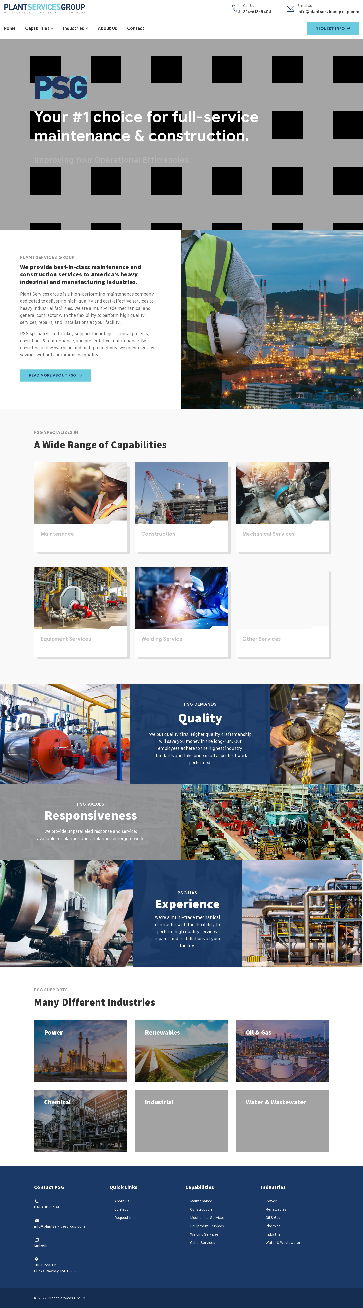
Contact (136, 28)
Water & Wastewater (276, 1102)
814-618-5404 (257, 11)
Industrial (159, 1102)
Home (10, 28)
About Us (107, 28)
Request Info (333, 28)
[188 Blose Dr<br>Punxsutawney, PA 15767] (36, 1259)
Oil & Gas (258, 1032)
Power (53, 1032)
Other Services (261, 639)
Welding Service (162, 639)
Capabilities (37, 28)
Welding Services (204, 1234)
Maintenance (57, 534)
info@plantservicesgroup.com (328, 11)
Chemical (57, 1102)
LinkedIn (41, 1245)
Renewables (162, 1032)
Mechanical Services (268, 534)
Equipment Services (66, 639)
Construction (158, 534)
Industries (73, 28)
